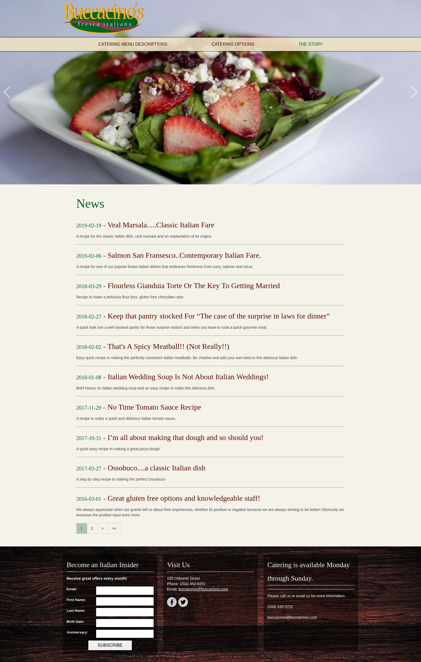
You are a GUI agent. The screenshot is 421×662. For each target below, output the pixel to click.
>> (114, 528)
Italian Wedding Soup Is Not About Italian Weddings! (188, 377)
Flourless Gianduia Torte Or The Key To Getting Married (194, 285)
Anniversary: (77, 632)
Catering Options (233, 44)
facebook (172, 603)
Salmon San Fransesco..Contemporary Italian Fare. (184, 255)
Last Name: (76, 611)
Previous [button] (6, 92)
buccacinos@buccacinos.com (203, 589)
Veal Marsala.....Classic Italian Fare (160, 225)
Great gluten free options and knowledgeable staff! (184, 498)
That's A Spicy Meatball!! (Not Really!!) (168, 346)
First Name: (76, 600)
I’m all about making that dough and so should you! (186, 437)
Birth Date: (75, 622)
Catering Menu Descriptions (133, 44)
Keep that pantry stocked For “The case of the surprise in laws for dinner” (219, 316)
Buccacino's (103, 19)
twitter (183, 603)
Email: (72, 589)
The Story (310, 44)
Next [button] (414, 92)
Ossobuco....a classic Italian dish (157, 468)
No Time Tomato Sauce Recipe (154, 407)
